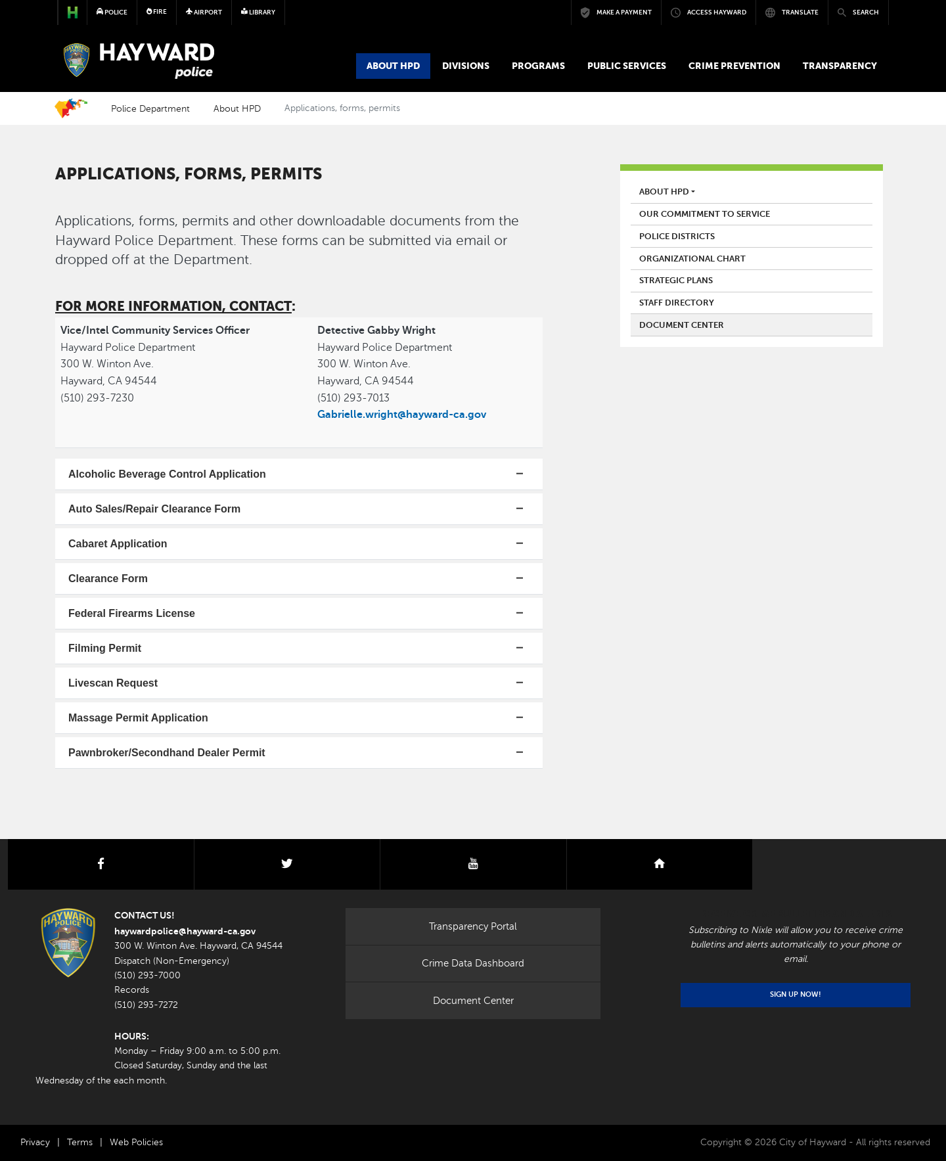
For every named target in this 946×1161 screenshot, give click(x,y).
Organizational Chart (692, 258)
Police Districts (677, 236)
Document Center (681, 325)
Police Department (150, 108)
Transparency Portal (473, 926)
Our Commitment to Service (704, 214)
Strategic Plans (676, 280)
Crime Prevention (734, 65)
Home (71, 108)
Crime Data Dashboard (473, 963)
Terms (80, 1142)
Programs (538, 65)
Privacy (35, 1142)
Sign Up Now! (795, 994)
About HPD (393, 65)
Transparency (840, 65)
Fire (157, 11)
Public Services (626, 65)
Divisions (465, 65)
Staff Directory (676, 302)
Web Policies (136, 1142)
